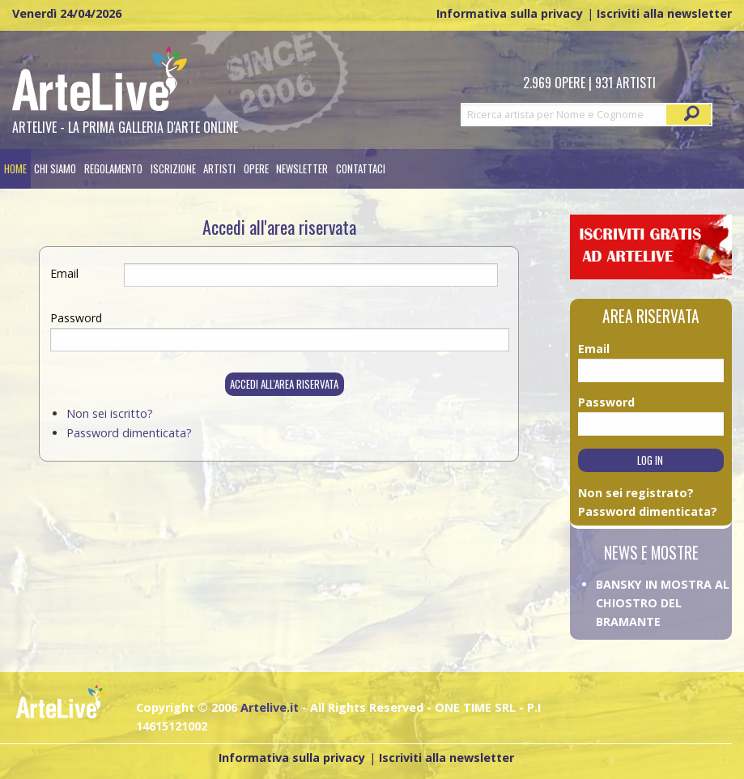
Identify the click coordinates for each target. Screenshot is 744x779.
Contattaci (360, 169)
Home (15, 169)
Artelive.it (269, 707)
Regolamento (113, 169)
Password (76, 318)
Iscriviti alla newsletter (664, 13)
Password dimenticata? (129, 433)
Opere (256, 169)
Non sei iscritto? (109, 413)
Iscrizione (173, 169)
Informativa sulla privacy (509, 13)
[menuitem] (15, 169)
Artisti (219, 169)
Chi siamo (55, 169)
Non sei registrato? (636, 492)
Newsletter (302, 169)
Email (64, 273)
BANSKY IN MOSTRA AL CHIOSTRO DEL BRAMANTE (662, 603)
